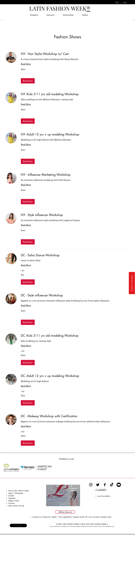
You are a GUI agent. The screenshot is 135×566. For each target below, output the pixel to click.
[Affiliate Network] (65, 512)
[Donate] (18, 525)
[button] (28, 80)
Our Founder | (94, 517)
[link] (75, 54)
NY (117, 2)
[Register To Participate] (132, 283)
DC (125, 2)
